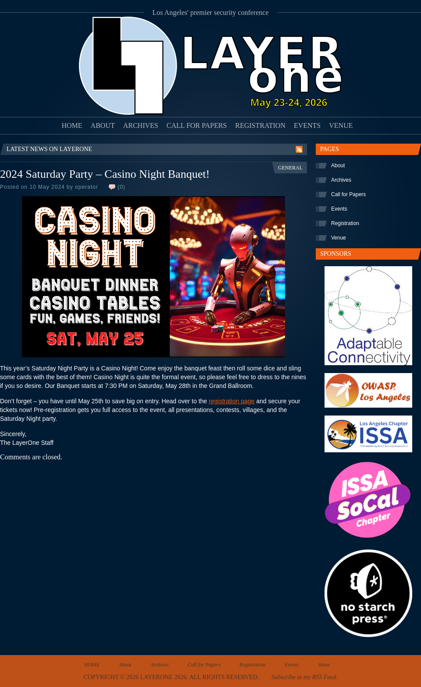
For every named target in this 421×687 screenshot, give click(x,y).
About (103, 125)
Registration (260, 125)
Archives (140, 125)
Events (307, 125)
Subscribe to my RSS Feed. (304, 677)
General (290, 168)
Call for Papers (197, 125)
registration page (231, 401)
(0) (121, 187)
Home (72, 125)
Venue (341, 125)
